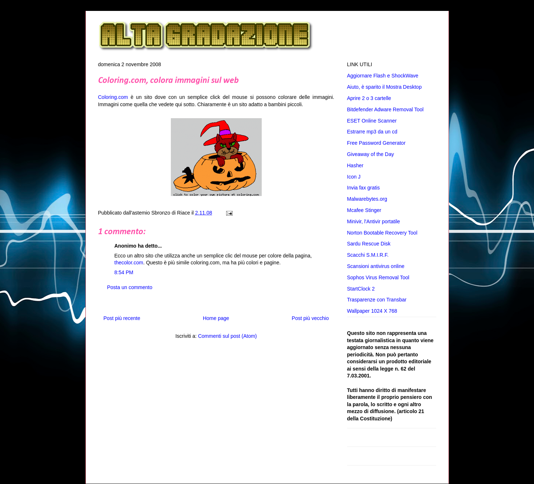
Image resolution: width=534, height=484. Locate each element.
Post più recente (122, 318)
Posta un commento (130, 287)
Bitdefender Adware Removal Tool (385, 109)
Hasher (355, 165)
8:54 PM (124, 272)
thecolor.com (129, 262)
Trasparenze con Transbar (377, 300)
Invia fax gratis (363, 188)
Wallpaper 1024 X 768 (372, 311)
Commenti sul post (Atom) (227, 336)
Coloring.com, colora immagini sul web (168, 80)
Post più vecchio (310, 318)
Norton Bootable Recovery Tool (382, 233)
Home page (216, 318)
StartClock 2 (361, 289)
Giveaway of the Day (370, 154)
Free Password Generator (376, 143)
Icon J (354, 177)
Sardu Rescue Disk (369, 244)
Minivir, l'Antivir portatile (373, 221)
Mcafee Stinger (364, 210)
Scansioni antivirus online (376, 266)
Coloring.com (113, 97)
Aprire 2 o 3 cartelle (369, 98)
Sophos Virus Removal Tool (378, 277)
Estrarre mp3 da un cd (372, 132)
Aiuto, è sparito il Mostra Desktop (384, 87)
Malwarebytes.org (367, 199)
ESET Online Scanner (372, 121)
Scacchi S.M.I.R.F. (368, 255)
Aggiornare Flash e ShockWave (382, 76)
